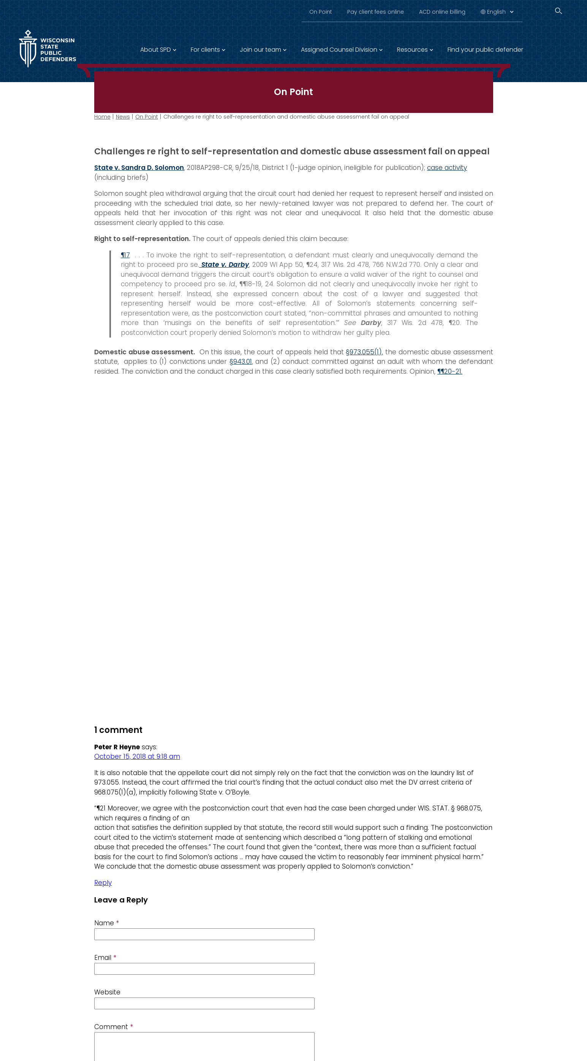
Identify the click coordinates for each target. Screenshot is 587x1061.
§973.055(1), (364, 352)
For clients (205, 49)
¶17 (125, 255)
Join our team (260, 49)
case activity (447, 167)
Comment (113, 1027)
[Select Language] (500, 12)
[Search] (558, 11)
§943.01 (240, 361)
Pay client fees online (375, 12)
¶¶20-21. (449, 371)
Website (107, 992)
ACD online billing (442, 12)
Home (102, 117)
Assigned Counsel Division (339, 49)
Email (105, 958)
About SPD (155, 49)
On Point (320, 12)
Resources (412, 49)
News (123, 117)
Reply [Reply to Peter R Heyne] (103, 882)
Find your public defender (485, 49)
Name (106, 923)
